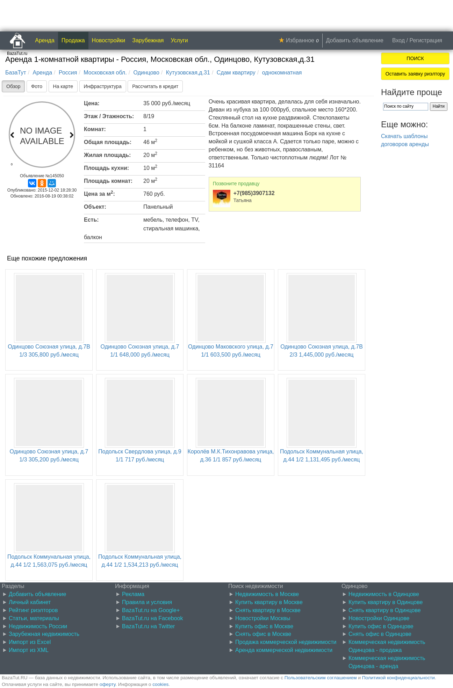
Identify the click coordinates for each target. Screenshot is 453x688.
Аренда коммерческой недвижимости (283, 650)
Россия (68, 73)
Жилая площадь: (107, 155)
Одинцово (146, 73)
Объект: (95, 207)
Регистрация (425, 40)
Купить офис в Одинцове (381, 626)
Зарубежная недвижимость (44, 634)
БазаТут (15, 73)
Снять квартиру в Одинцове (384, 610)
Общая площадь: (107, 142)
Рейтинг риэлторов (33, 610)
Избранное (300, 40)
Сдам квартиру (236, 73)
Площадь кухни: (106, 168)
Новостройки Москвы (262, 618)
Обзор (13, 86)
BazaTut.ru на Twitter (148, 626)
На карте (63, 86)
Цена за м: (99, 193)
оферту (107, 684)
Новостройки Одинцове (378, 618)
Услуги (179, 40)
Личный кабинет (30, 602)
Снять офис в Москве (263, 634)
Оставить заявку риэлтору (415, 74)
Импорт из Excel (30, 642)
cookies (160, 684)
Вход (398, 40)
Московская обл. (105, 73)
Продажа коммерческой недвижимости (285, 642)
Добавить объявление (354, 40)
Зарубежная (148, 40)
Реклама (133, 594)
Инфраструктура (103, 86)
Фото (36, 86)
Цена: (92, 103)
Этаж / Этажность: (109, 116)
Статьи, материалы (34, 618)
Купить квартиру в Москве (269, 602)
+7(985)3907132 (254, 193)
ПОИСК (415, 58)
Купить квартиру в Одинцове (385, 602)
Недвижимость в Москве (267, 594)
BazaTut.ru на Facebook (152, 618)
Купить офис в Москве (264, 626)
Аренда (45, 40)
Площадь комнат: (108, 181)
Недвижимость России (38, 626)
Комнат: (95, 129)
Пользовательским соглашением (321, 677)
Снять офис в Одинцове (379, 634)
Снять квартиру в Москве (268, 610)
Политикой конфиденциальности (398, 677)
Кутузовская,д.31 (188, 73)
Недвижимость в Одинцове (383, 594)
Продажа (73, 40)
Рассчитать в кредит (155, 86)
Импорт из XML (29, 650)
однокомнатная (282, 73)
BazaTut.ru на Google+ (151, 610)
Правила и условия (147, 602)
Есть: (91, 220)
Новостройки (108, 40)
